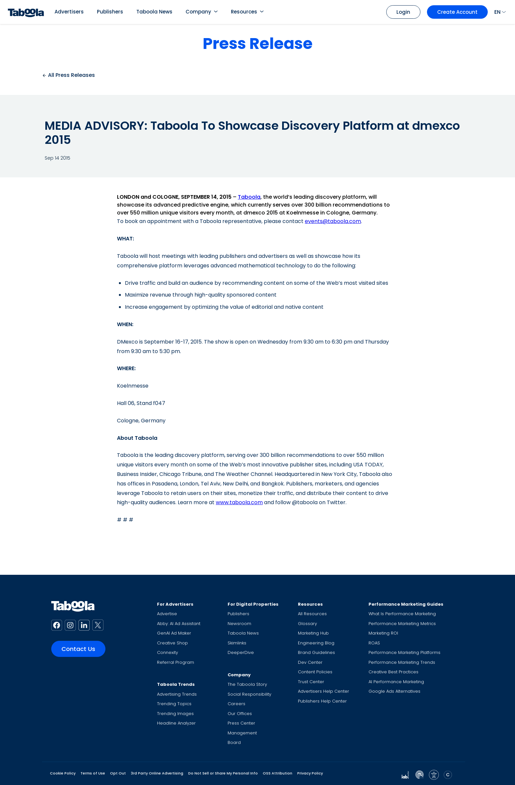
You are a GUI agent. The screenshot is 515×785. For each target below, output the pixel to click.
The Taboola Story (247, 684)
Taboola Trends (176, 684)
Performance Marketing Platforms (404, 652)
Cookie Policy (63, 773)
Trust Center (311, 682)
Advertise (167, 614)
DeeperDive (241, 652)
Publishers (110, 11)
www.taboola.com (239, 502)
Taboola (249, 197)
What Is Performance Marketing (402, 614)
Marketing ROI (383, 633)
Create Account (457, 12)
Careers (236, 704)
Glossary (307, 623)
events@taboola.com (333, 221)
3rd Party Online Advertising (157, 773)
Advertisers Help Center (323, 691)
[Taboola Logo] (26, 12)
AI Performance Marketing (396, 682)
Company (198, 11)
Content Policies (315, 672)
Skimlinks (237, 643)
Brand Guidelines (316, 652)
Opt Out (118, 773)
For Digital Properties (253, 604)
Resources (244, 11)
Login (403, 12)
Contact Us (78, 649)
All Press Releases (68, 75)
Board (234, 742)
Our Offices (240, 713)
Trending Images (175, 713)
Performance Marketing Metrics (402, 623)
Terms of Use (92, 773)
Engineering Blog (316, 643)
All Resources (312, 614)
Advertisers (69, 11)
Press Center (241, 723)
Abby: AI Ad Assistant (178, 623)
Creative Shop (172, 643)
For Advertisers (175, 604)
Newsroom (239, 623)
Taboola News (154, 11)
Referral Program (175, 662)
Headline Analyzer (176, 723)
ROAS (374, 643)
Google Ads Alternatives (394, 691)
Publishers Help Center (322, 701)
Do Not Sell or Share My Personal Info (223, 773)
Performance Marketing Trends (402, 662)
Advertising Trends (177, 694)
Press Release (258, 44)
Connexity (167, 652)
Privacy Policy (310, 773)
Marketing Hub (313, 633)
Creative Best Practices (393, 672)
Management (242, 733)
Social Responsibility (249, 694)
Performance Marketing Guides (406, 604)
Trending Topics (174, 704)
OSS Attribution (277, 773)
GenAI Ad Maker (174, 633)
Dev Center (310, 662)
